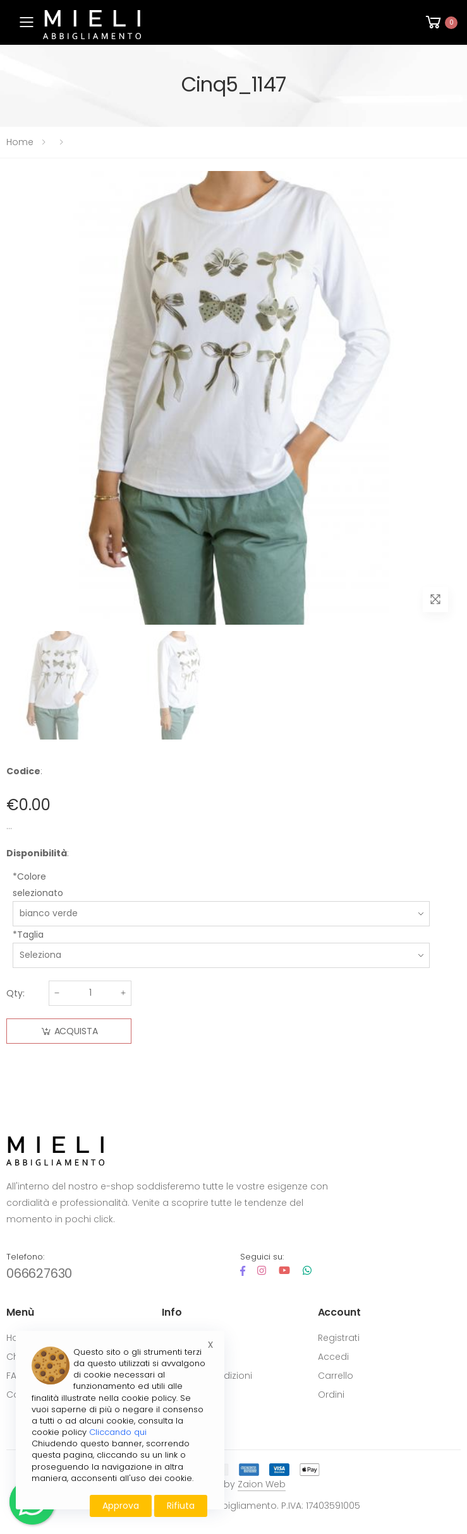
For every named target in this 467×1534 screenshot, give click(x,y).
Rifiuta (181, 1505)
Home (19, 142)
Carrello (335, 1375)
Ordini (331, 1394)
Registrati (339, 1337)
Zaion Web (262, 1484)
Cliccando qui (118, 1432)
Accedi (333, 1356)
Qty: (15, 993)
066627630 (39, 1273)
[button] (440, 22)
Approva (120, 1505)
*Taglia (28, 934)
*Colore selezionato (38, 884)
